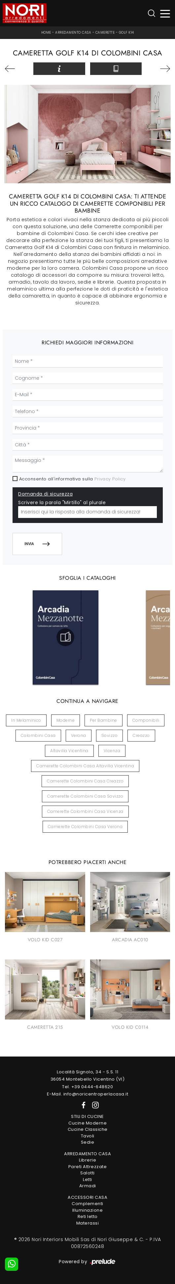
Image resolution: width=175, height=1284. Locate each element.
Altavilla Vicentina (69, 750)
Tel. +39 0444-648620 (87, 1087)
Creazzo (141, 735)
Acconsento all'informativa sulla (72, 479)
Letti (87, 1179)
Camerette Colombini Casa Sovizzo (85, 796)
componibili (145, 720)
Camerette (105, 32)
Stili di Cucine (87, 1116)
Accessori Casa (87, 1197)
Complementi (87, 1203)
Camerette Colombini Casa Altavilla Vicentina (85, 766)
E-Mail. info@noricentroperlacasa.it (87, 1094)
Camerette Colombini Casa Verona (85, 826)
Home (46, 32)
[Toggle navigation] (165, 13)
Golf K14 (126, 32)
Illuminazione (87, 1210)
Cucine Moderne (87, 1123)
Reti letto (88, 1216)
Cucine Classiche (88, 1129)
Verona (78, 735)
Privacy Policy (109, 479)
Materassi (87, 1223)
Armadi (87, 1186)
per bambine (103, 720)
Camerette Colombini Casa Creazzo (85, 781)
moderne (65, 720)
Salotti (87, 1173)
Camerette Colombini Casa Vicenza (85, 811)
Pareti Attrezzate (87, 1166)
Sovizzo (109, 735)
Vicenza (112, 750)
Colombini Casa (38, 735)
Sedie (87, 1142)
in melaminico (26, 720)
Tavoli (87, 1136)
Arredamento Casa (73, 32)
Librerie (87, 1160)
